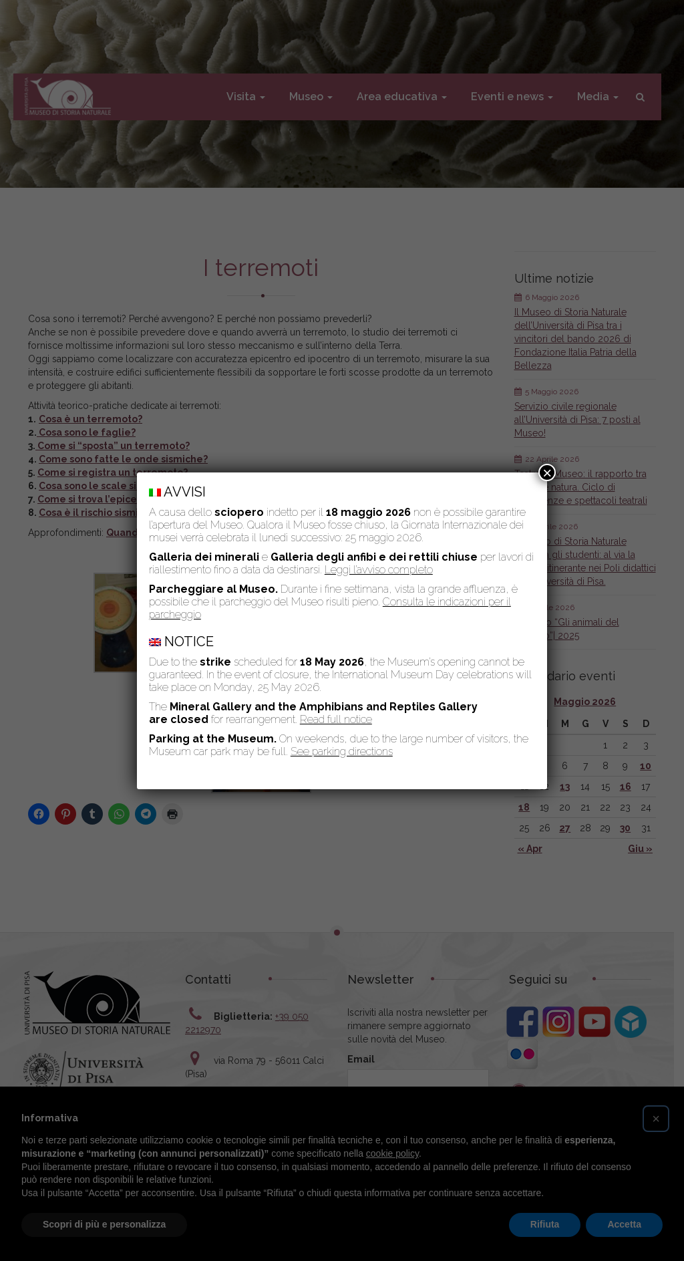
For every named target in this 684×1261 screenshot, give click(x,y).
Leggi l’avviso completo (379, 569)
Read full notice (336, 719)
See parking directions (342, 751)
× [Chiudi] (547, 472)
